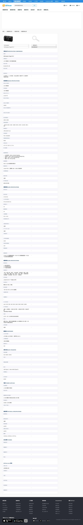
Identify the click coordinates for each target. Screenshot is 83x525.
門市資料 (57, 503)
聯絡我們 (70, 505)
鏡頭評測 (26, 9)
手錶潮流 (31, 513)
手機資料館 (18, 507)
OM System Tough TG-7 (9, 56)
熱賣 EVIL (57, 513)
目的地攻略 (44, 507)
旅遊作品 (44, 509)
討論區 (4, 511)
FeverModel (5, 507)
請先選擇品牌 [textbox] (34, 47)
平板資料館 (18, 509)
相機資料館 (5, 9)
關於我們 (70, 503)
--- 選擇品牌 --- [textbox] (35, 45)
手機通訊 (31, 507)
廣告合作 (70, 507)
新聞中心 (4, 503)
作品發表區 (5, 509)
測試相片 (33, 9)
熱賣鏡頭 (57, 509)
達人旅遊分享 (45, 511)
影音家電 (31, 511)
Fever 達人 (5, 505)
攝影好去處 (45, 503)
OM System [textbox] (6, 45)
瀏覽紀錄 (46, 9)
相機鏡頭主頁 (9, 31)
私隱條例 (70, 513)
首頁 (3, 31)
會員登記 (70, 509)
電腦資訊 (31, 509)
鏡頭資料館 (12, 9)
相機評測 (20, 9)
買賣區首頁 (31, 503)
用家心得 (39, 9)
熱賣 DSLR (57, 511)
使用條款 (70, 511)
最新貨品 (57, 505)
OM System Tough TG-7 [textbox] (9, 47)
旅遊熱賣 (44, 505)
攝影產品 (31, 505)
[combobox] (16, 45)
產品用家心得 (18, 511)
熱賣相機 (57, 507)
